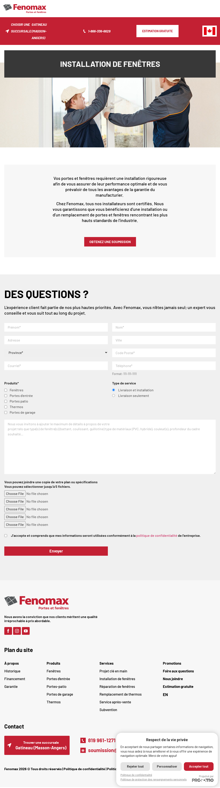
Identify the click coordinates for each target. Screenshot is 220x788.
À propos (11, 664)
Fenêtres (54, 671)
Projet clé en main (113, 671)
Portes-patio (56, 687)
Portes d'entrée (58, 679)
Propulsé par (203, 778)
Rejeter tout (135, 766)
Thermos (54, 702)
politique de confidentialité (156, 536)
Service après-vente (115, 702)
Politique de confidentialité (84, 770)
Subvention (108, 710)
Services (106, 664)
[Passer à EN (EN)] (189, 695)
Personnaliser (167, 766)
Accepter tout (198, 766)
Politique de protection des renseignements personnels (153, 779)
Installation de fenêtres (117, 679)
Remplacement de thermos (120, 695)
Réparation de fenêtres (117, 687)
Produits (53, 664)
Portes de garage (60, 695)
